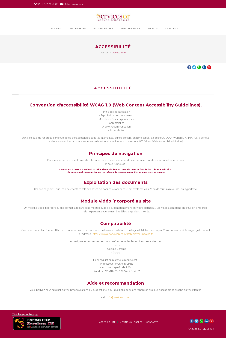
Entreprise (78, 28)
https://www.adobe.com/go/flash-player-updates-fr (123, 234)
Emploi (153, 28)
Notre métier (103, 28)
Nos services (130, 28)
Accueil (56, 28)
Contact (172, 28)
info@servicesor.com (119, 297)
